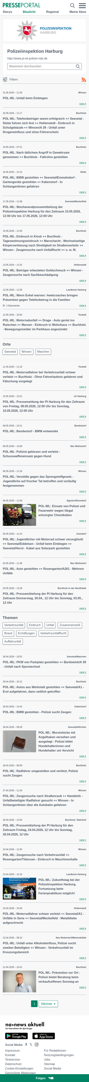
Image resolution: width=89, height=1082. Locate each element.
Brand (8, 633)
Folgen (44, 1078)
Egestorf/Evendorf (76, 500)
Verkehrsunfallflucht (53, 633)
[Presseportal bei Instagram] (35, 1044)
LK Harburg (80, 396)
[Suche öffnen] (72, 5)
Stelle (83, 172)
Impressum (12, 1050)
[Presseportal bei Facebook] (25, 1044)
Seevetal (10, 351)
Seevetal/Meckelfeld (75, 201)
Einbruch (35, 625)
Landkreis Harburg (76, 290)
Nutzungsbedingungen (59, 1055)
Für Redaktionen (55, 1050)
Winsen (82, 92)
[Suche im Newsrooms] (44, 66)
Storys (7, 11)
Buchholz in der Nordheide (72, 588)
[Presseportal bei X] (30, 1044)
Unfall (50, 625)
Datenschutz (13, 1064)
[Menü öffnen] (82, 5)
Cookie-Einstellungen (19, 1068)
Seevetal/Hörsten (77, 727)
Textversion (12, 1059)
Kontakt (10, 1055)
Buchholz (81, 113)
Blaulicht (29, 11)
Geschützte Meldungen (20, 1073)
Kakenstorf (80, 706)
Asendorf (81, 534)
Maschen (43, 351)
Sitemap (49, 1064)
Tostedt (82, 315)
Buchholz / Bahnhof (75, 820)
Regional (52, 11)
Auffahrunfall (12, 641)
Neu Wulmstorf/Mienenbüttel (71, 937)
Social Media (52, 1068)
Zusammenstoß (69, 625)
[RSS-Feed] (83, 79)
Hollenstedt (80, 265)
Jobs (47, 1059)
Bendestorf (80, 425)
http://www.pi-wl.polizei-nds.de (27, 58)
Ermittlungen (26, 633)
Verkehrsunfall (13, 625)
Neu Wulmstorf (78, 446)
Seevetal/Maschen (76, 656)
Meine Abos (78, 11)
